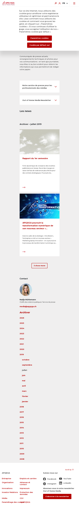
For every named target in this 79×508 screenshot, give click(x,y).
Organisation (8, 483)
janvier (25, 401)
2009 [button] (22, 454)
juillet (24, 370)
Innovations (7, 488)
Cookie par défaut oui (39, 45)
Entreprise (6, 479)
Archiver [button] (25, 312)
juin (23, 375)
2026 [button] (22, 318)
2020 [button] (22, 349)
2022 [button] (22, 339)
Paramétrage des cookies (13, 502)
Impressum (25, 488)
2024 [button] (22, 328)
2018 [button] (22, 407)
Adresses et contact (25, 484)
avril (24, 386)
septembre (27, 365)
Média (4, 498)
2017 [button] (22, 412)
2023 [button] (22, 334)
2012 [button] (22, 438)
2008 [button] (22, 459)
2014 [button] (22, 428)
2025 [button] (22, 323)
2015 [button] (22, 422)
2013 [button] (22, 433)
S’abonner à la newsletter (57, 496)
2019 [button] (22, 354)
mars (24, 391)
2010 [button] (22, 449)
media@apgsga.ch (28, 306)
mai (23, 381)
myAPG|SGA (25, 502)
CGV (21, 498)
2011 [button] (21, 443)
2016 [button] (22, 417)
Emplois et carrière (28, 479)
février (25, 396)
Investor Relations (10, 492)
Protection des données (26, 493)
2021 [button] (22, 344)
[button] (39, 87)
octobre (25, 360)
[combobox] (65, 3)
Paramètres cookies (39, 38)
